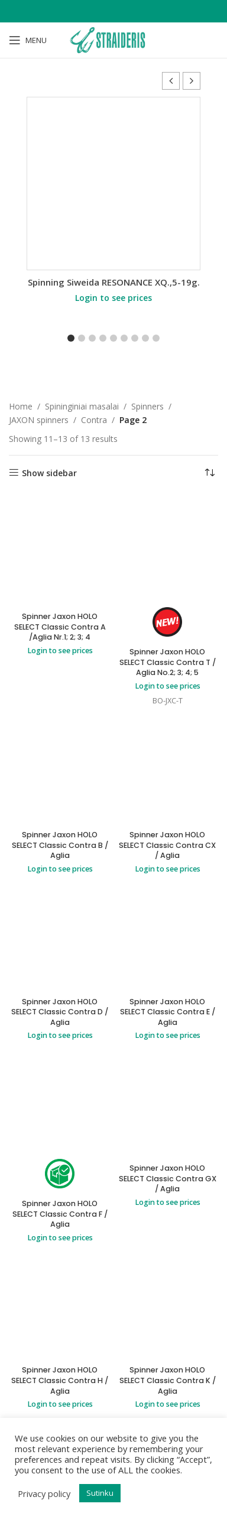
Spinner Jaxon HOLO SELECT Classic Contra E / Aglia (167, 1012)
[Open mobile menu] (28, 40)
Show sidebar (49, 473)
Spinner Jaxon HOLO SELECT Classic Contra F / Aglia (60, 1213)
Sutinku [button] (100, 1493)
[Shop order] (209, 473)
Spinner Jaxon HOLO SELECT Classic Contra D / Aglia (59, 1012)
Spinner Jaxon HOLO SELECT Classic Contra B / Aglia (60, 845)
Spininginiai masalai (82, 406)
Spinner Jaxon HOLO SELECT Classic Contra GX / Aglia (167, 1178)
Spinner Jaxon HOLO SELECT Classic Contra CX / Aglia (167, 845)
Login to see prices (113, 297)
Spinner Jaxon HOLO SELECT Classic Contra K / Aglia (167, 1380)
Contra (94, 419)
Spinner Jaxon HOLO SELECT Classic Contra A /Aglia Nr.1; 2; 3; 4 (60, 626)
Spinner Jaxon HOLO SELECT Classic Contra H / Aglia (59, 1380)
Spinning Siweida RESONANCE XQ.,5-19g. (114, 282)
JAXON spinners (39, 419)
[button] (191, 81)
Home (21, 406)
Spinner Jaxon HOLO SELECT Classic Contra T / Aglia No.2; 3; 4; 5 (167, 662)
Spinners (147, 406)
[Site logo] (113, 39)
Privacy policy (44, 1493)
